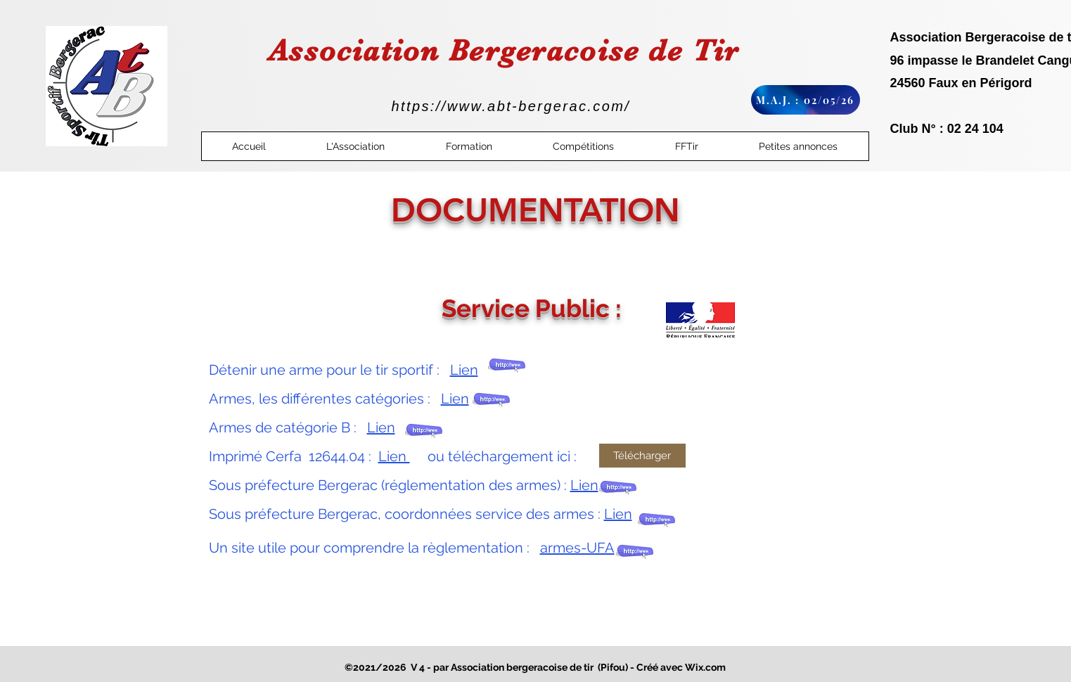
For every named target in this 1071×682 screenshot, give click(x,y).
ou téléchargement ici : (497, 456)
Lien (464, 369)
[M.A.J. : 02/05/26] (805, 100)
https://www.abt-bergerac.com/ (511, 106)
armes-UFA (577, 547)
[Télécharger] (642, 456)
